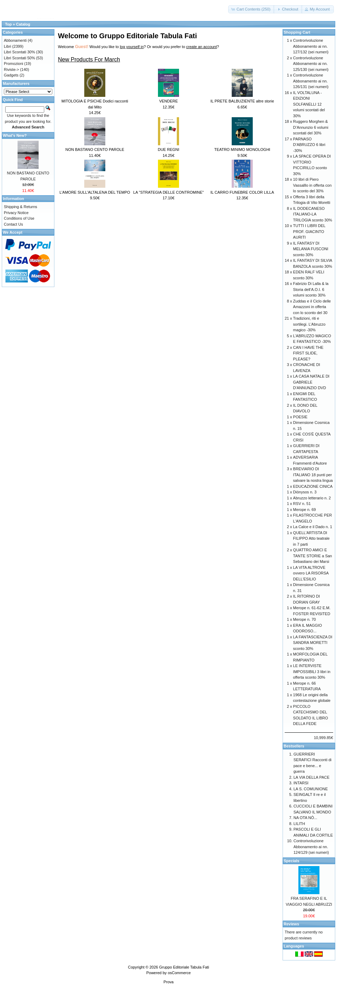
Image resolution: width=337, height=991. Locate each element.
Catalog (23, 24)
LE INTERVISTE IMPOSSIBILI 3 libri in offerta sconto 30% (311, 671)
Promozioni (13, 63)
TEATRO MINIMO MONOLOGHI (242, 149)
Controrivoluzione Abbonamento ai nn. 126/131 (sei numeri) (311, 81)
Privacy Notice (16, 213)
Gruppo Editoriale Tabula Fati (184, 967)
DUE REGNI (168, 149)
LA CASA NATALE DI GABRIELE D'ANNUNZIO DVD (311, 382)
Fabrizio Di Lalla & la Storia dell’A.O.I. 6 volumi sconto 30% (311, 289)
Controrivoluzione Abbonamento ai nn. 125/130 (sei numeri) (311, 64)
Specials (291, 861)
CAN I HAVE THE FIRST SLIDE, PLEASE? (308, 353)
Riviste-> (11, 69)
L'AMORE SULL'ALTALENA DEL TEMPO (94, 192)
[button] (251, 9)
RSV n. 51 (302, 503)
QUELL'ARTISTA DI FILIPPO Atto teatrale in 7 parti (311, 538)
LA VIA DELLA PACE (311, 777)
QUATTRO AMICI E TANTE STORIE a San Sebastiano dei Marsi (312, 556)
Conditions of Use (19, 218)
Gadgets (11, 75)
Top (8, 24)
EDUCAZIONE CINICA (312, 486)
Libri (7, 46)
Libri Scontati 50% (19, 58)
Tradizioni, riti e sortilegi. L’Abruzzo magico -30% (309, 324)
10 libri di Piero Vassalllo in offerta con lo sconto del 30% (312, 185)
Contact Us (13, 224)
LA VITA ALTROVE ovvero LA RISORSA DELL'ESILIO (311, 573)
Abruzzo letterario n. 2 (312, 498)
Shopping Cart (297, 32)
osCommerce (179, 973)
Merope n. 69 (304, 509)
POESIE (300, 417)
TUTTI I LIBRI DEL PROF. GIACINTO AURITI (309, 231)
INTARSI (301, 783)
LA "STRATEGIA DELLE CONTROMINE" (168, 192)
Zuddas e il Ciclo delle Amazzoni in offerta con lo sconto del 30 (312, 307)
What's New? (15, 135)
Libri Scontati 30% (19, 52)
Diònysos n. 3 (305, 492)
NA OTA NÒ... (305, 818)
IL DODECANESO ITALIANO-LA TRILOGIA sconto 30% (312, 214)
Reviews (291, 924)
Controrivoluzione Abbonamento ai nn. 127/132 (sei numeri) (311, 46)
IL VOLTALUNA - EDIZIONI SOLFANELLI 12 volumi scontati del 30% (309, 104)
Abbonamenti (15, 40)
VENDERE (168, 101)
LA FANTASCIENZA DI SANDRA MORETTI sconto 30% (312, 643)
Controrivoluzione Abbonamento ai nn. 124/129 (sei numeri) (311, 846)
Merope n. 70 (304, 619)
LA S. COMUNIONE (310, 789)
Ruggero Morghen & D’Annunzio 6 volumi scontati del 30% (310, 127)
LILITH (299, 824)
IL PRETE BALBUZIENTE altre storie (242, 101)
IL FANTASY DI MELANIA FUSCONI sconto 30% (310, 249)
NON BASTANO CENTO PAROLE (94, 149)
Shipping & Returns (20, 207)
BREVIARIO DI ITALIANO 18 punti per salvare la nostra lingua (313, 475)
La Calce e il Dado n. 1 (312, 527)
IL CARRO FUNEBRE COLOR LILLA (242, 192)
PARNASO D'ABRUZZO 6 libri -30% (309, 145)
